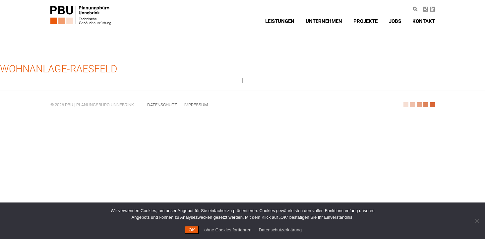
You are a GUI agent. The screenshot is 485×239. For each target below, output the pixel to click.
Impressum (196, 104)
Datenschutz (162, 104)
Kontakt (423, 21)
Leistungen (279, 21)
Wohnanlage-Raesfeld (58, 69)
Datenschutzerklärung (280, 229)
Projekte (365, 21)
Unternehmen (324, 21)
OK (192, 229)
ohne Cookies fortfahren (227, 229)
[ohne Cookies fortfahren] (476, 220)
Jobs (395, 21)
